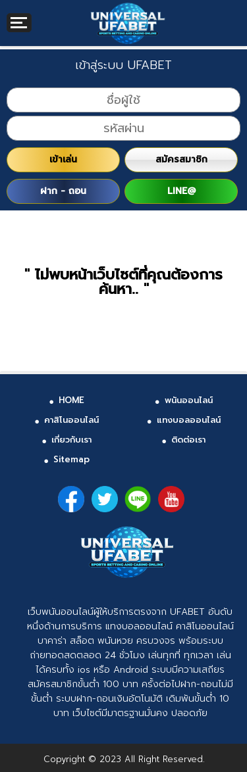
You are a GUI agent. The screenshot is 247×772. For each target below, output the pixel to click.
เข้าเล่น (63, 159)
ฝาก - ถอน (63, 191)
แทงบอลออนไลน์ (189, 420)
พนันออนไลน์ (189, 400)
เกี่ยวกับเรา (71, 439)
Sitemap (71, 459)
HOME (71, 400)
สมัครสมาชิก (181, 159)
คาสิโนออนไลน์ (71, 420)
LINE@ (181, 191)
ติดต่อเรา (188, 439)
